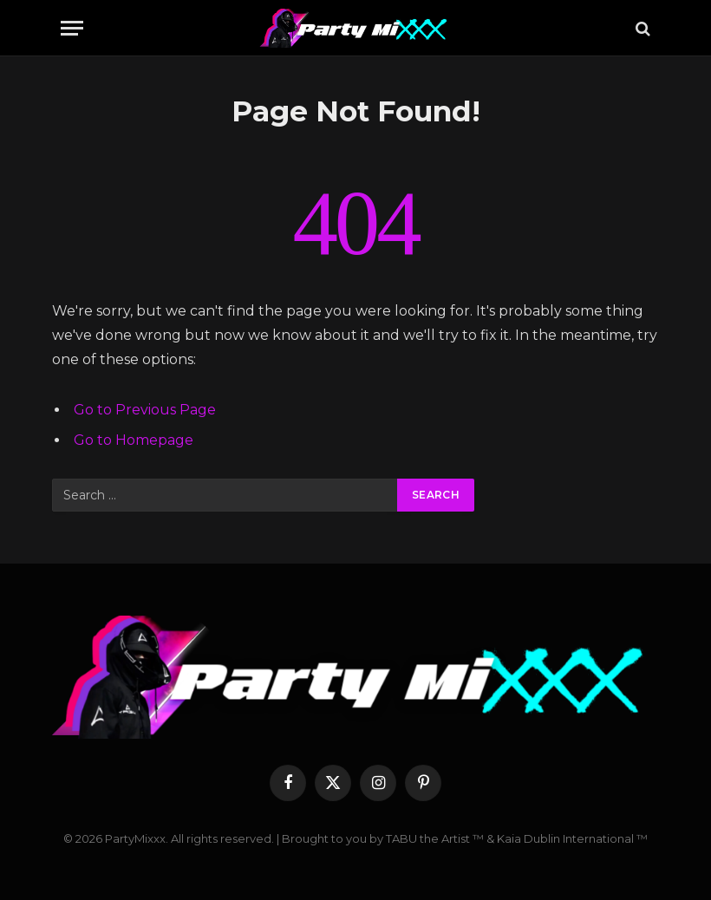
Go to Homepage (133, 440)
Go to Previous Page (145, 409)
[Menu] (72, 28)
